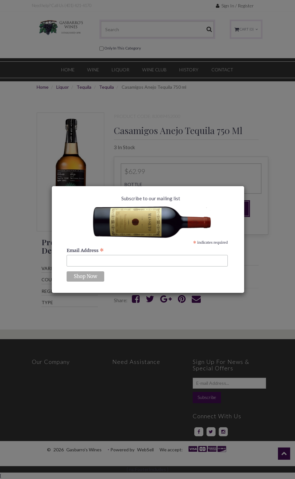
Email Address (85, 250)
